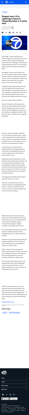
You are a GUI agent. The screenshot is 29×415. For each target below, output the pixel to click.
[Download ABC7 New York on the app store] (5, 398)
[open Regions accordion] (14, 382)
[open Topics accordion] (14, 378)
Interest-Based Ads (12, 408)
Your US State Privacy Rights (18, 407)
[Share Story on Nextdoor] (13, 32)
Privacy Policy (4, 404)
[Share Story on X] (6, 32)
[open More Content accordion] (14, 385)
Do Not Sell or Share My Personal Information (10, 405)
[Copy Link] (20, 32)
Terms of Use (4, 408)
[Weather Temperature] (21, 2)
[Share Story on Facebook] (2, 32)
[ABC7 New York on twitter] (6, 394)
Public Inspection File (21, 408)
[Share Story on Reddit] (9, 32)
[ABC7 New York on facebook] (2, 394)
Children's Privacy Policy (6, 407)
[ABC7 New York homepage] (6, 2)
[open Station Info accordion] (14, 389)
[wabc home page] (3, 372)
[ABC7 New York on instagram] (10, 394)
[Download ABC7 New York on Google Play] (13, 398)
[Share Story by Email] (16, 32)
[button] (2, 2)
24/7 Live (11, 2)
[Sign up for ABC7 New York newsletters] (14, 394)
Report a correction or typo (8, 302)
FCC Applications (5, 410)
